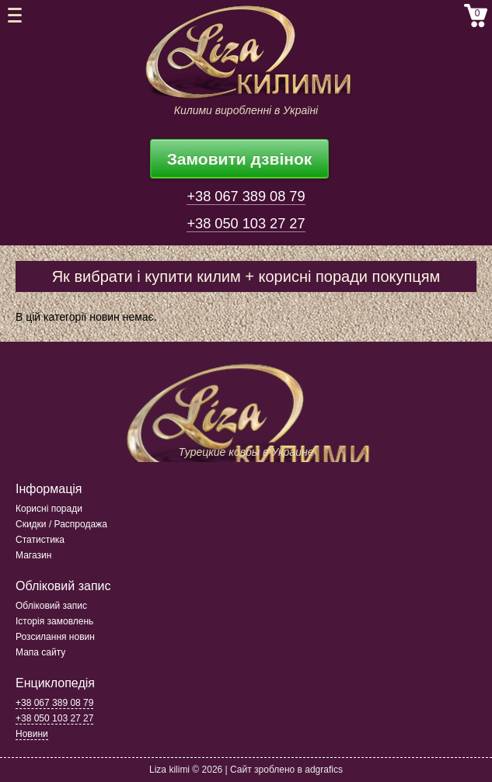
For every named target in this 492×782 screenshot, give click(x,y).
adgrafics (324, 769)
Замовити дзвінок (239, 159)
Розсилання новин (55, 636)
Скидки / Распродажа (61, 524)
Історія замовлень (54, 621)
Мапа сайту (40, 652)
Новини (32, 733)
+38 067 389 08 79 (246, 196)
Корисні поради (49, 508)
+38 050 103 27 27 (246, 223)
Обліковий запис (51, 605)
